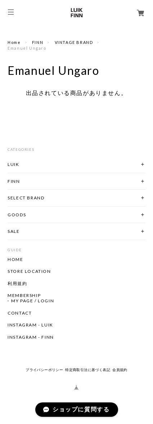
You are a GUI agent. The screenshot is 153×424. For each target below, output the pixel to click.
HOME (15, 259)
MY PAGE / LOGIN (32, 300)
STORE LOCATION (29, 271)
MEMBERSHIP (24, 295)
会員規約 (119, 370)
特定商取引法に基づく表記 (87, 370)
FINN (37, 42)
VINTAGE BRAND (74, 42)
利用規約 (17, 283)
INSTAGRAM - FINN (31, 337)
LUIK (13, 164)
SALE (13, 231)
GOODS (17, 214)
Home (14, 42)
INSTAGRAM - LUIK (30, 325)
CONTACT (20, 313)
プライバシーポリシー (44, 370)
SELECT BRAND (26, 197)
